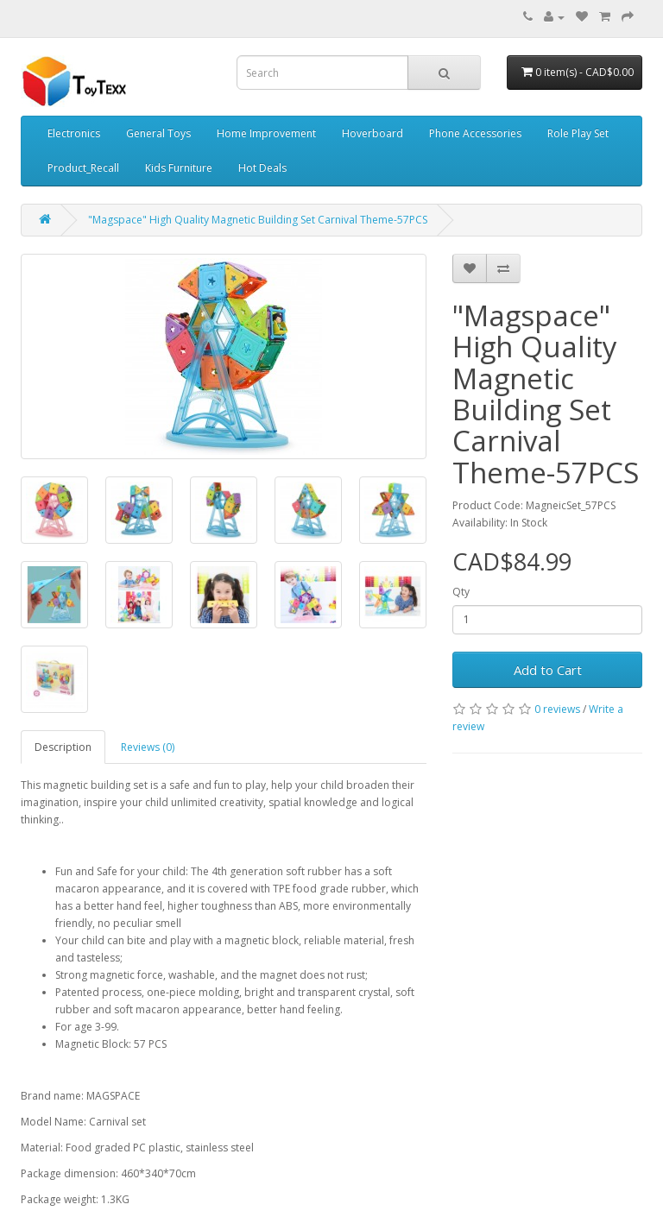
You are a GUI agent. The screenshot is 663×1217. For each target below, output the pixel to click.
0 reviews (557, 709)
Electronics (73, 133)
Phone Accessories (475, 133)
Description (63, 747)
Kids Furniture (178, 168)
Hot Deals (262, 168)
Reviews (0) (147, 747)
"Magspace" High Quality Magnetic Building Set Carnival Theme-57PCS (257, 219)
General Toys (158, 133)
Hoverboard (372, 133)
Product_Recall (83, 168)
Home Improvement (266, 133)
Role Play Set (578, 133)
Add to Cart (548, 669)
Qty (461, 591)
